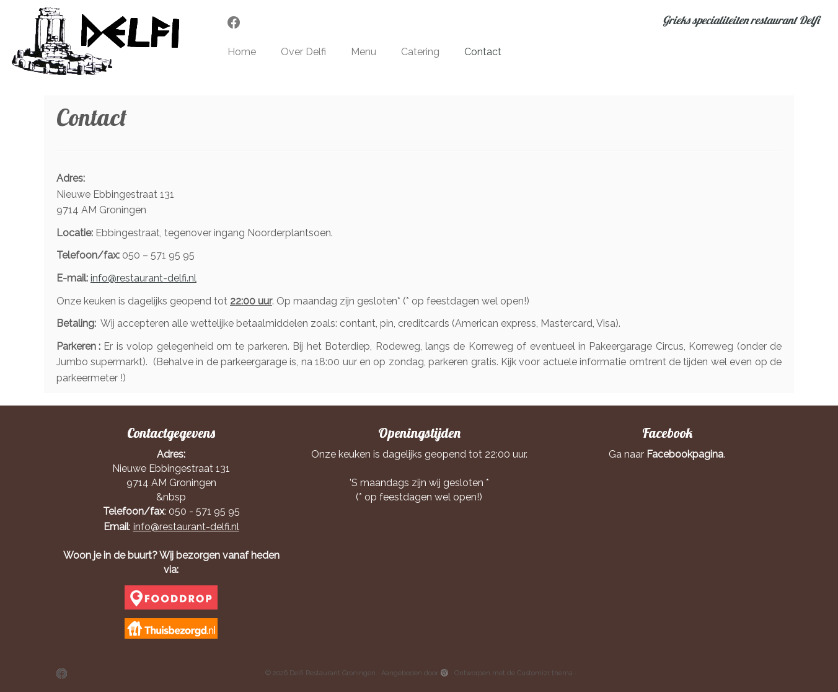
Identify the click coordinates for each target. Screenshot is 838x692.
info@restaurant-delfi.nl (143, 278)
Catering (420, 52)
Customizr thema (545, 673)
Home (241, 52)
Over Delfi (303, 52)
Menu (363, 52)
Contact (482, 52)
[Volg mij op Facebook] (238, 22)
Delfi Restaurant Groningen (332, 673)
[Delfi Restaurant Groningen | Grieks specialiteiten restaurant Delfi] (96, 41)
